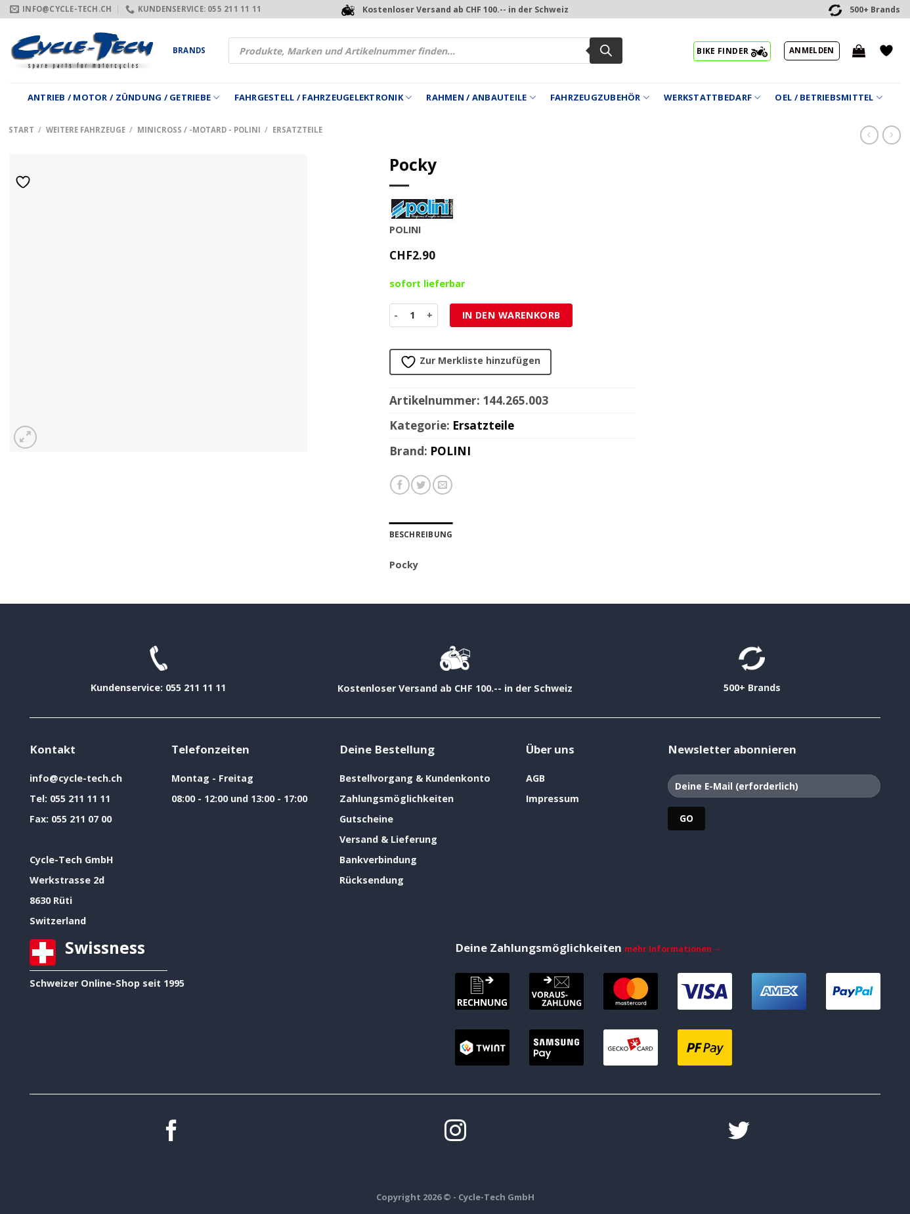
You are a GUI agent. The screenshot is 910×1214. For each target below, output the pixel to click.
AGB (535, 778)
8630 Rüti (51, 900)
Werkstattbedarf (712, 97)
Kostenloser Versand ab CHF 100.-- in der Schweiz (455, 688)
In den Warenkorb (511, 315)
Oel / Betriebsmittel (828, 97)
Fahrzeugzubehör (599, 97)
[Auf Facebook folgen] (172, 1132)
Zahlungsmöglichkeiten (396, 798)
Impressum (552, 798)
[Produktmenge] (412, 315)
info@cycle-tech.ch (76, 778)
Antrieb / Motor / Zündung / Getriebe (124, 97)
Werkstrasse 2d (67, 880)
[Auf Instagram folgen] (455, 1132)
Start (21, 130)
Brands (189, 50)
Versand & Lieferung (388, 839)
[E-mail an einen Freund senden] (442, 485)
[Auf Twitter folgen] (739, 1132)
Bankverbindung (378, 859)
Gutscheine (366, 819)
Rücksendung (371, 880)
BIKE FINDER (732, 50)
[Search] (606, 50)
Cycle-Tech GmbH (72, 859)
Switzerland (58, 920)
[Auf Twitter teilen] (421, 485)
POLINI (450, 451)
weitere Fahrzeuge (85, 130)
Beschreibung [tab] (420, 534)
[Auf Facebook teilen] (400, 485)
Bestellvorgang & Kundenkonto (414, 778)
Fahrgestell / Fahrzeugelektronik (323, 97)
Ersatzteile (297, 130)
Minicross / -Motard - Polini (199, 130)
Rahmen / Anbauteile (480, 97)
